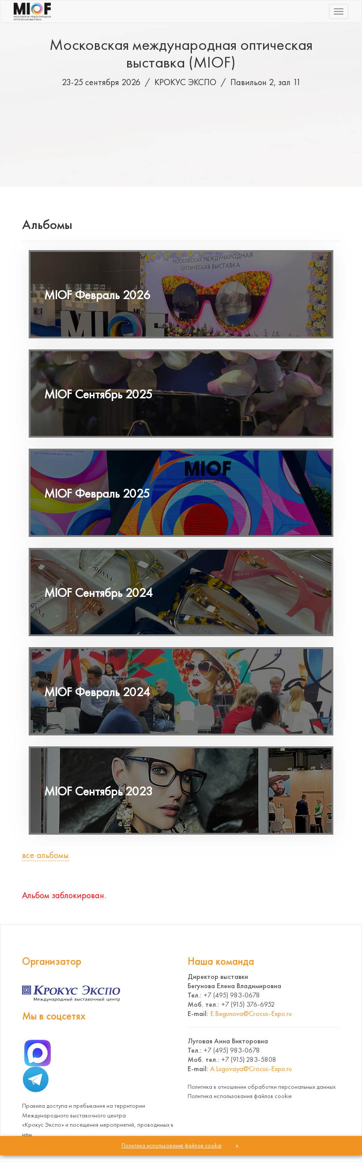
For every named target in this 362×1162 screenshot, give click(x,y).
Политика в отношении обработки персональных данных (262, 1087)
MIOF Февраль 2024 (97, 692)
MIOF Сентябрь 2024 (98, 592)
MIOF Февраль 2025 (97, 493)
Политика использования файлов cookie (240, 1096)
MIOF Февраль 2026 (97, 295)
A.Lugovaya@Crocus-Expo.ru (251, 1068)
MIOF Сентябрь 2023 (98, 791)
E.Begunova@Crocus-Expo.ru (251, 1013)
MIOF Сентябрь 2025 (98, 394)
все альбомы (45, 855)
